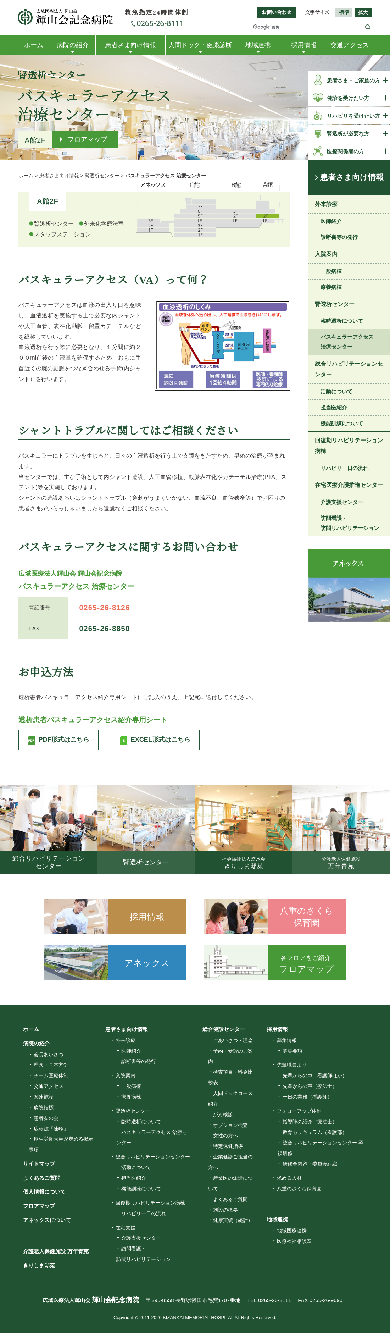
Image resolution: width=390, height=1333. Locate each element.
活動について (336, 391)
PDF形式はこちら (63, 739)
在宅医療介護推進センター (349, 485)
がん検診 (223, 1115)
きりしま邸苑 (39, 1266)
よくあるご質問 (41, 1178)
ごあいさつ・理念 (233, 1041)
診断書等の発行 (339, 237)
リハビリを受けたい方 (353, 116)
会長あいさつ (48, 1055)
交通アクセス (349, 45)
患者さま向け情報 (130, 45)
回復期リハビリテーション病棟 (349, 445)
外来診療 (326, 204)
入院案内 (326, 254)
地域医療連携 (292, 1231)
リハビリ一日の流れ (344, 468)
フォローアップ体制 (299, 1111)
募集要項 (292, 1051)
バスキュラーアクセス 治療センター (347, 342)
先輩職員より (292, 1065)
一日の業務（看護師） (307, 1097)
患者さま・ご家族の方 (353, 80)
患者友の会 (46, 1118)
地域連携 (258, 45)
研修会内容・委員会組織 (310, 1164)
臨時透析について (342, 321)
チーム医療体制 (51, 1076)
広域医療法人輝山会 (90, 1301)
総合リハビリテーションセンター (349, 369)
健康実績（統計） (233, 1221)
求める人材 (289, 1178)
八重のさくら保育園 (299, 1189)
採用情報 (304, 45)
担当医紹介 (334, 407)
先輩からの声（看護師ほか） (315, 1076)
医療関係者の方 (345, 151)
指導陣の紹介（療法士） (310, 1122)
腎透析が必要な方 (348, 134)
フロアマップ (88, 139)
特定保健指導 (228, 1147)
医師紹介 (331, 221)
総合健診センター (223, 1030)
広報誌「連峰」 (51, 1129)
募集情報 (287, 1041)
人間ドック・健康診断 (200, 45)
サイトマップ (39, 1164)
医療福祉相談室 (294, 1241)
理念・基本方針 (51, 1065)
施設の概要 (225, 1210)
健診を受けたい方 (348, 98)
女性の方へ (225, 1136)
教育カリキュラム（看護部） (315, 1132)
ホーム (33, 45)
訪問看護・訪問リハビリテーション (350, 523)
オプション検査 (230, 1125)
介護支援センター (342, 502)
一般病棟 (331, 271)
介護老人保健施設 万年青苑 (55, 1252)
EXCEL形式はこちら (160, 739)
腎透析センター (335, 304)
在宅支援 (125, 1228)
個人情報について (44, 1192)
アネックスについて (47, 1221)
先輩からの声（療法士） (310, 1086)
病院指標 (44, 1108)
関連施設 (44, 1097)
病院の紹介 (73, 45)
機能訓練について (342, 423)
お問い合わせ (276, 12)
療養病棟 (331, 287)
